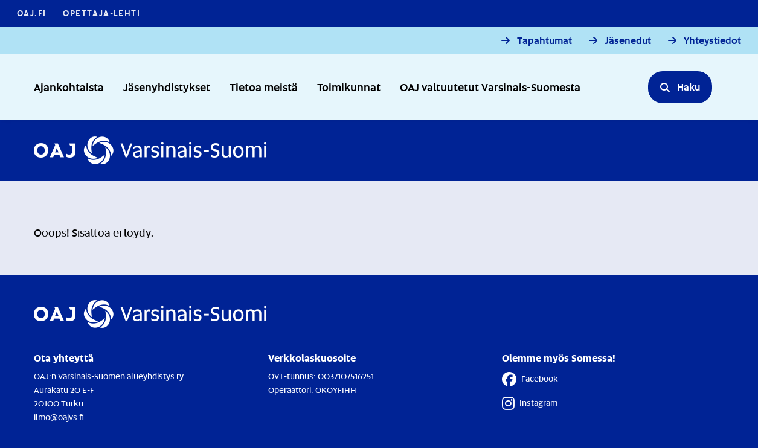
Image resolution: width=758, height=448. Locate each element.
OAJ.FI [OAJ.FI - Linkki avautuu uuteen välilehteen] (31, 13)
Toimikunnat (349, 86)
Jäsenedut (628, 40)
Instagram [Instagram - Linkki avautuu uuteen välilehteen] (529, 403)
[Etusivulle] (150, 150)
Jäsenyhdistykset (166, 86)
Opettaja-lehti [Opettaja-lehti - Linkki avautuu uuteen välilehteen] (101, 13)
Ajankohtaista (69, 86)
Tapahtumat (544, 40)
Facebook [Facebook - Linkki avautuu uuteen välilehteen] (530, 379)
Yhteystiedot (712, 40)
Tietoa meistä (264, 86)
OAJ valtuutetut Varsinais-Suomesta (490, 86)
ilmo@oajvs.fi (59, 417)
